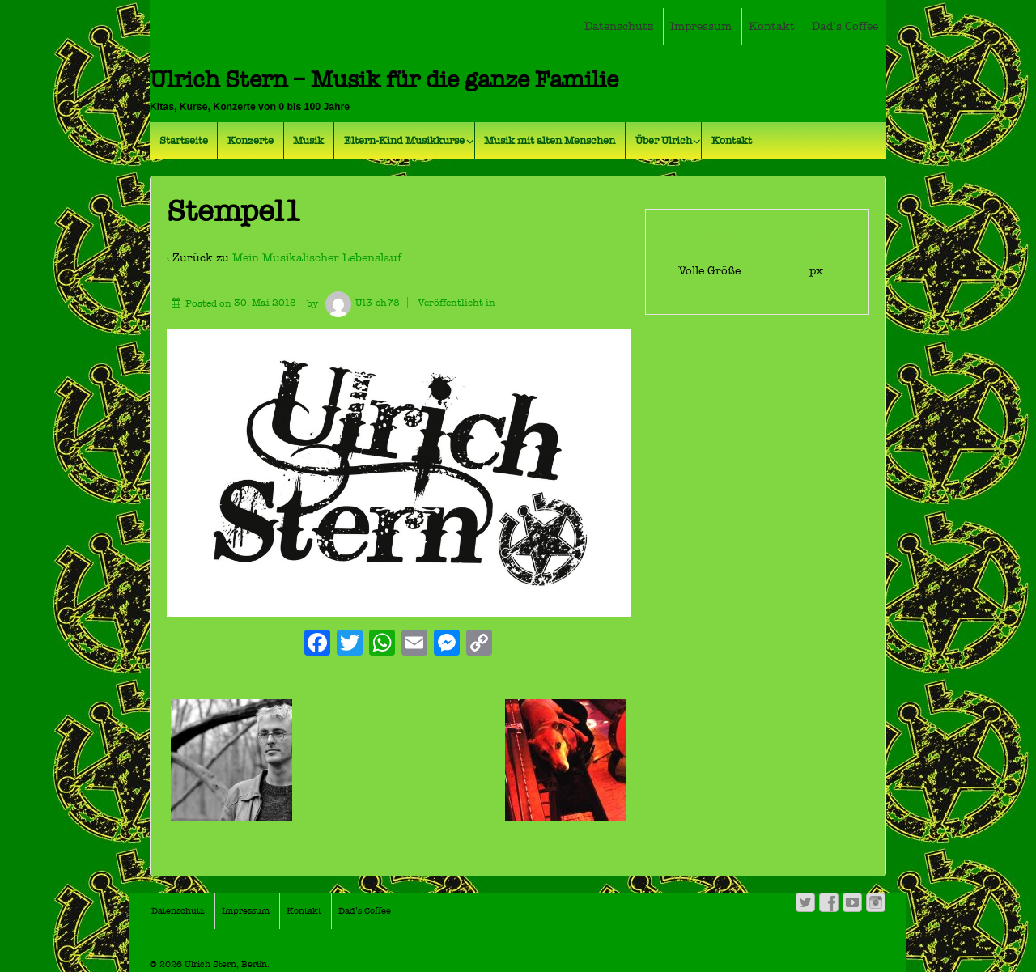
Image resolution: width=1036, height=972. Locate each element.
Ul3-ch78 (360, 302)
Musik (308, 140)
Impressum (701, 26)
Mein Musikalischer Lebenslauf (316, 258)
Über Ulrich (663, 140)
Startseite (183, 140)
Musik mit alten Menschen (549, 140)
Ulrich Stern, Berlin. (226, 964)
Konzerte (250, 140)
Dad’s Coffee (845, 26)
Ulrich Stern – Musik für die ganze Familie (384, 79)
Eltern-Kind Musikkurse (404, 140)
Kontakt (772, 26)
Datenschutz (618, 26)
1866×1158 (778, 271)
